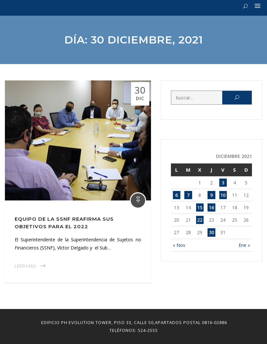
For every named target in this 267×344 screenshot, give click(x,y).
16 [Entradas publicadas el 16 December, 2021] (211, 207)
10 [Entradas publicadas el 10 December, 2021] (222, 195)
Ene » (244, 245)
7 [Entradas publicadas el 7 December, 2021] (188, 195)
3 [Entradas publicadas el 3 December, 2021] (223, 183)
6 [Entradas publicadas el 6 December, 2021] (176, 195)
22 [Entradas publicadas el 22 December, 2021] (199, 220)
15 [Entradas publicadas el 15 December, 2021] (199, 207)
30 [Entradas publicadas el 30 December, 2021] (211, 232)
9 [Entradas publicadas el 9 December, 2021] (211, 195)
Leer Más (25, 265)
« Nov (179, 245)
